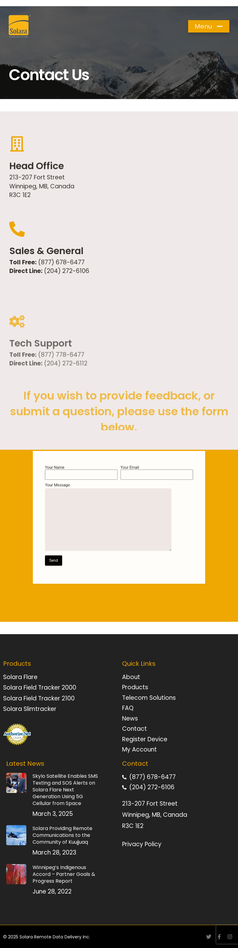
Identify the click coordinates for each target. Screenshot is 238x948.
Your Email (144, 486)
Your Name (94, 486)
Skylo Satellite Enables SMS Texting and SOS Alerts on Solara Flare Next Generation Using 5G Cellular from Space (65, 790)
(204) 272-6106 (65, 272)
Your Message (112, 517)
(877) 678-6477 (61, 263)
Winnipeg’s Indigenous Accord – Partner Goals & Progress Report (64, 874)
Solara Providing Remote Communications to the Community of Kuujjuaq (62, 835)
